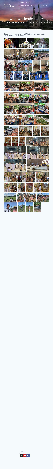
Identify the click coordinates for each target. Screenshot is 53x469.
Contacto (21, 8)
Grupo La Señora (9, 5)
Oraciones (21, 2)
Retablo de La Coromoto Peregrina (28, 5)
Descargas (44, 5)
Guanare (28, 2)
